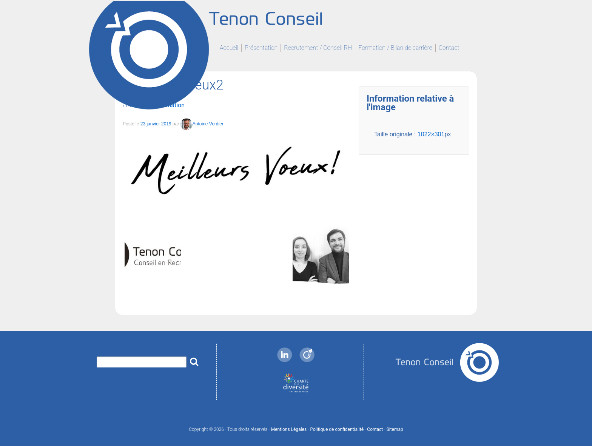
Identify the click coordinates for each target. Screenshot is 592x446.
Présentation (261, 47)
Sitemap (395, 429)
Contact (449, 47)
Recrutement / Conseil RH (318, 47)
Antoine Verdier (202, 124)
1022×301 (431, 134)
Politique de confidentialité (337, 429)
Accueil (229, 47)
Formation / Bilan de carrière (395, 47)
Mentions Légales (289, 429)
